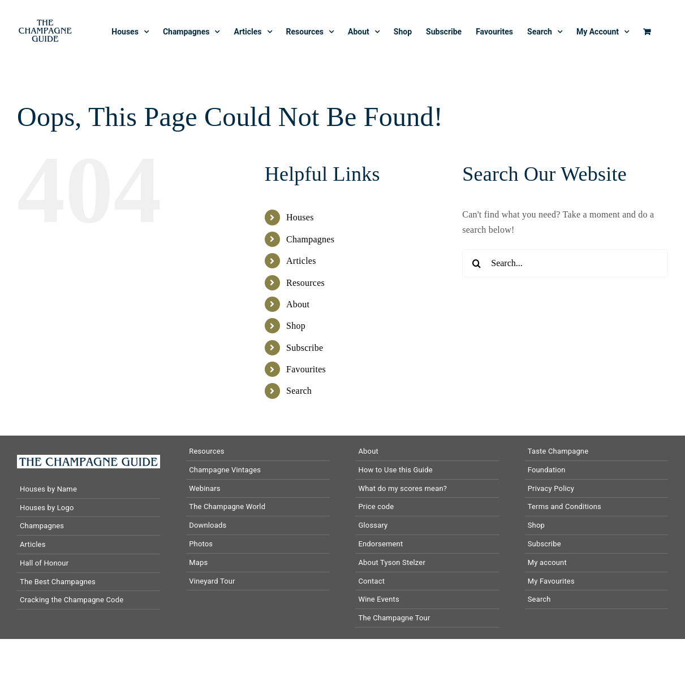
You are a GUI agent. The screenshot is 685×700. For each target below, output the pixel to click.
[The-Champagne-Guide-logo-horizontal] (88, 459)
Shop (295, 326)
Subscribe (304, 348)
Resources (305, 283)
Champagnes (310, 239)
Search (299, 390)
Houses (300, 217)
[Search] (476, 263)
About (297, 304)
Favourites (306, 369)
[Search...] (565, 263)
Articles (301, 261)
